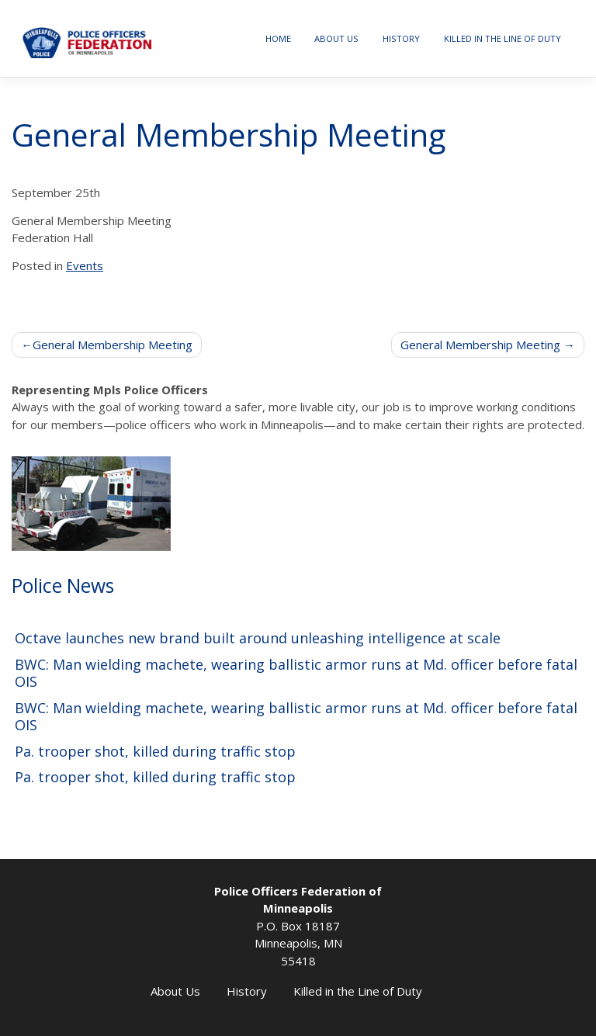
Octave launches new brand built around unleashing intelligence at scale (258, 638)
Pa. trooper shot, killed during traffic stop (155, 752)
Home (278, 38)
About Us (336, 38)
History (401, 38)
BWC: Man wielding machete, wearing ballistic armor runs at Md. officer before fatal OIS (296, 673)
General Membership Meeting (112, 344)
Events (84, 265)
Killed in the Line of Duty (502, 38)
